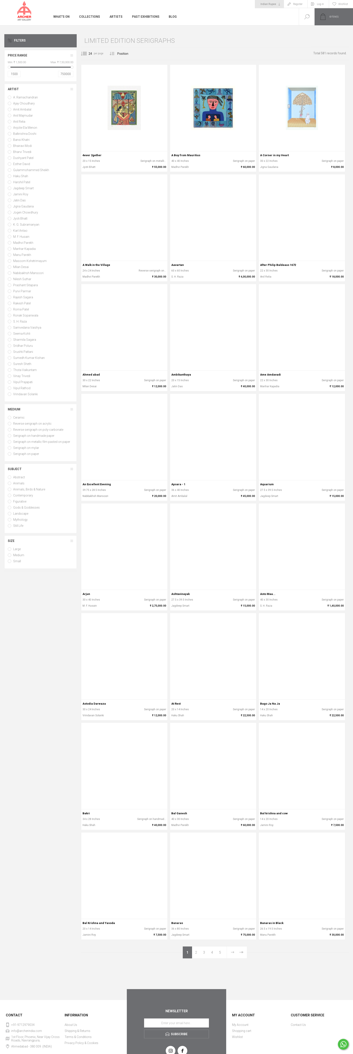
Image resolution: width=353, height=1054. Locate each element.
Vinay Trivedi (21, 376)
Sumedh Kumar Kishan (29, 358)
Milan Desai (21, 267)
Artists (116, 16)
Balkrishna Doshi (24, 133)
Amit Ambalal (22, 109)
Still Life (18, 525)
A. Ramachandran (25, 97)
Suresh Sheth (22, 364)
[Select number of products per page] (87, 53)
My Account (240, 1025)
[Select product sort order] (126, 53)
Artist (13, 89)
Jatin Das (19, 200)
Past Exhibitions (145, 16)
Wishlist (237, 1037)
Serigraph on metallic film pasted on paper (41, 441)
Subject (15, 469)
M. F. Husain (21, 236)
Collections (89, 16)
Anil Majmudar (23, 115)
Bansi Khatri (21, 139)
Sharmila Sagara (24, 339)
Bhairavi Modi (22, 146)
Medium (14, 409)
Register (297, 4)
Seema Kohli (21, 333)
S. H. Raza (20, 321)
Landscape (20, 513)
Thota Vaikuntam (25, 370)
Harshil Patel (21, 182)
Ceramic (19, 417)
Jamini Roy (20, 194)
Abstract (19, 477)
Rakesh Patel (22, 303)
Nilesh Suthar (22, 279)
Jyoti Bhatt (20, 218)
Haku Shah (20, 176)
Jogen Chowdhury (25, 212)
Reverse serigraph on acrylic (32, 423)
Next (232, 952)
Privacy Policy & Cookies (81, 1043)
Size (11, 541)
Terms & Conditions (78, 1037)
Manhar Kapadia (24, 249)
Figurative (19, 501)
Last (241, 952)
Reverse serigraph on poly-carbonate (38, 429)
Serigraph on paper (26, 454)
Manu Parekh (22, 255)
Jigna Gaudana (23, 206)
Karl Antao (20, 230)
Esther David (21, 164)
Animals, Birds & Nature (29, 489)
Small (17, 561)
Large (17, 549)
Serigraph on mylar (26, 448)
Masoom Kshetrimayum (30, 261)
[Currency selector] (269, 4)
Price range (17, 55)
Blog (173, 16)
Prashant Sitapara (25, 285)
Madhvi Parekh (23, 242)
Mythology (20, 519)
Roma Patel (21, 309)
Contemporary (23, 495)
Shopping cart (241, 1031)
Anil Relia (19, 121)
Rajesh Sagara (23, 297)
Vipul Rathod (21, 388)
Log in (320, 4)
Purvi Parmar (22, 291)
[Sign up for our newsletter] (176, 1023)
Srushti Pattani (23, 351)
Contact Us (298, 1025)
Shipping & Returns (77, 1031)
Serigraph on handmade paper (33, 435)
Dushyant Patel (23, 158)
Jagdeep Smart (23, 188)
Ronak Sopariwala (25, 315)
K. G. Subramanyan (26, 224)
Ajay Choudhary (24, 103)
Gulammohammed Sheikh (31, 170)
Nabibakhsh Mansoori (28, 273)
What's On (61, 16)
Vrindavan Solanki (25, 394)
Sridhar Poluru (23, 345)
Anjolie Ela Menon (25, 127)
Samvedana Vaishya (27, 327)
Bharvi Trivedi (22, 152)
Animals (18, 483)
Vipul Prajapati (23, 382)
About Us (71, 1025)
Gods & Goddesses (26, 507)
